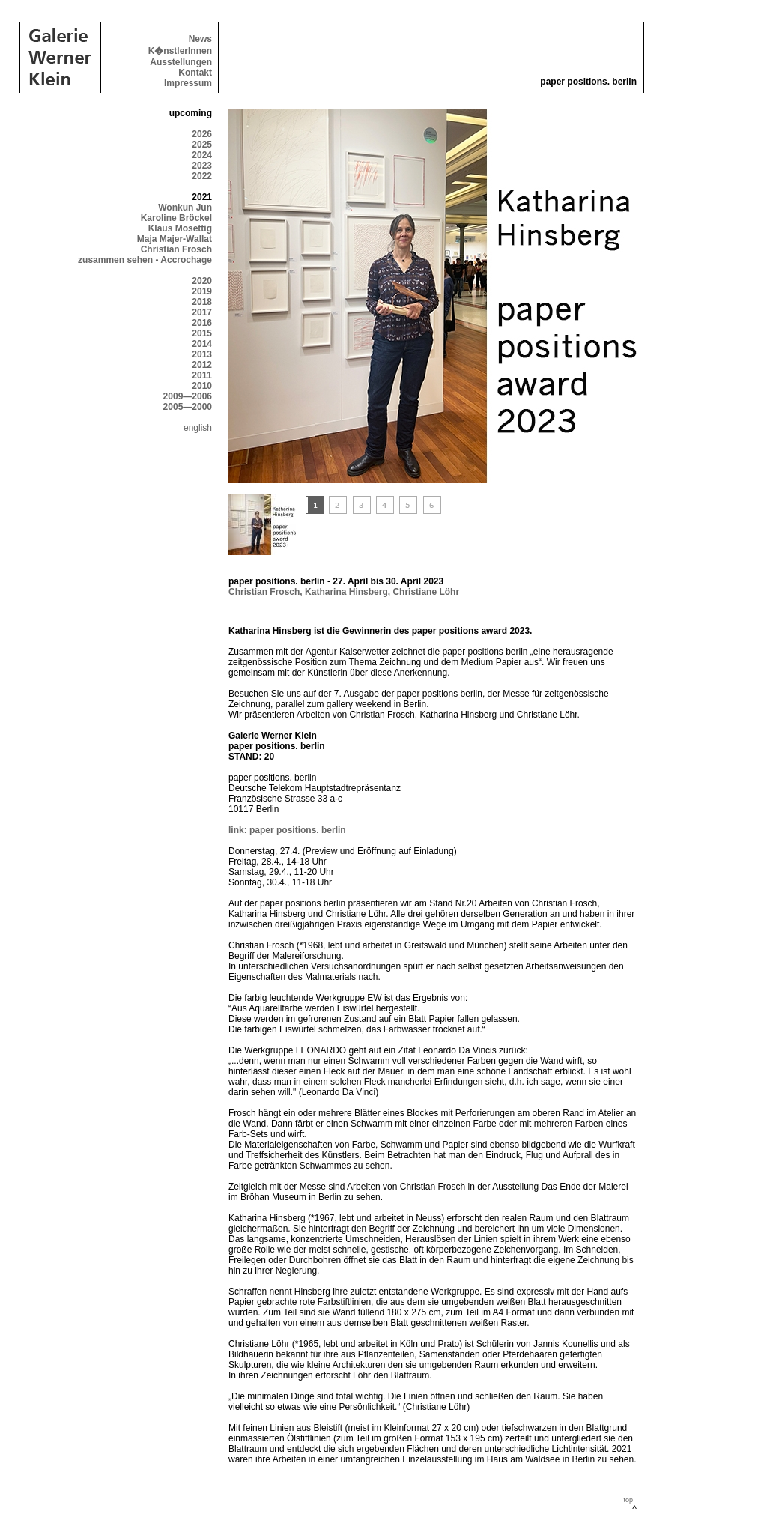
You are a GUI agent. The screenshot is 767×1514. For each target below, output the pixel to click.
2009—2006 (187, 396)
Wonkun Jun (185, 207)
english (198, 428)
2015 (202, 333)
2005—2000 (187, 407)
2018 (202, 302)
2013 (202, 354)
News (200, 39)
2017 (202, 312)
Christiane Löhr (425, 592)
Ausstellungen (181, 62)
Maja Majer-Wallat (174, 239)
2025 (202, 144)
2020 (202, 281)
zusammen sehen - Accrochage (145, 260)
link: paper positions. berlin (287, 830)
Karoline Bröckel (176, 218)
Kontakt (195, 72)
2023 (202, 165)
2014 (202, 344)
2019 (202, 291)
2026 (202, 134)
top (628, 1500)
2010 (202, 386)
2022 (202, 176)
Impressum (188, 83)
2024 (202, 155)
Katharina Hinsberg (346, 592)
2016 (202, 323)
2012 (202, 365)
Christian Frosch (176, 249)
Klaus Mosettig (180, 228)
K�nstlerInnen (180, 51)
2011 (202, 375)
